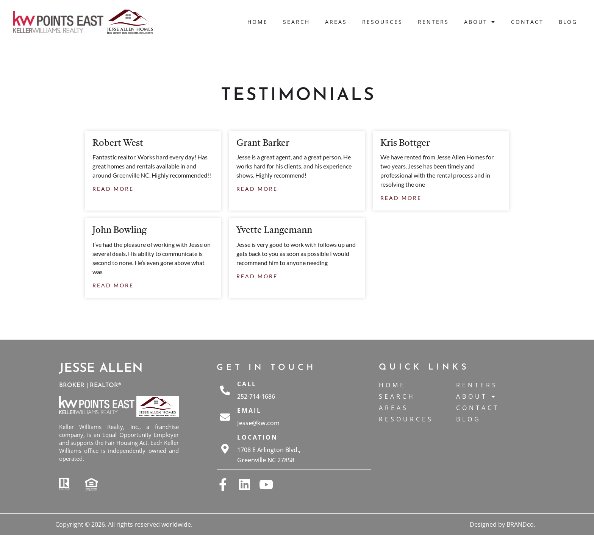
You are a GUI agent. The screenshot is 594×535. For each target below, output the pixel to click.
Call (246, 384)
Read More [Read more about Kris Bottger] (401, 198)
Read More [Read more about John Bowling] (113, 285)
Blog (568, 21)
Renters (433, 21)
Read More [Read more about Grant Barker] (257, 189)
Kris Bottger (405, 143)
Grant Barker (262, 143)
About (480, 22)
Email (249, 410)
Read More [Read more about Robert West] (113, 189)
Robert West (117, 143)
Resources (382, 21)
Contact (527, 21)
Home (257, 21)
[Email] (225, 417)
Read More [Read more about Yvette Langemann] (257, 276)
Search (296, 21)
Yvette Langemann (274, 230)
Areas (336, 21)
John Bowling (119, 230)
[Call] (225, 390)
